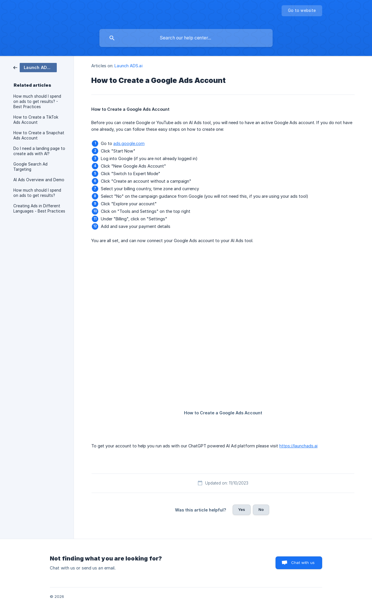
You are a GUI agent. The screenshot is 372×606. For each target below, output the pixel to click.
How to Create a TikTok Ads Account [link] (35, 120)
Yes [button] (241, 509)
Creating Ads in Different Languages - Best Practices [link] (39, 208)
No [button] (261, 509)
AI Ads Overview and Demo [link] (38, 179)
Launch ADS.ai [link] (128, 65)
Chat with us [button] (303, 562)
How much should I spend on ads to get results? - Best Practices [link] (37, 101)
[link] (35, 67)
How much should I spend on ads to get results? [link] (37, 193)
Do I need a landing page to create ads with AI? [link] (39, 151)
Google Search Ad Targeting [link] (30, 167)
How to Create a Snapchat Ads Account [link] (38, 135)
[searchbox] (186, 38)
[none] (302, 10)
